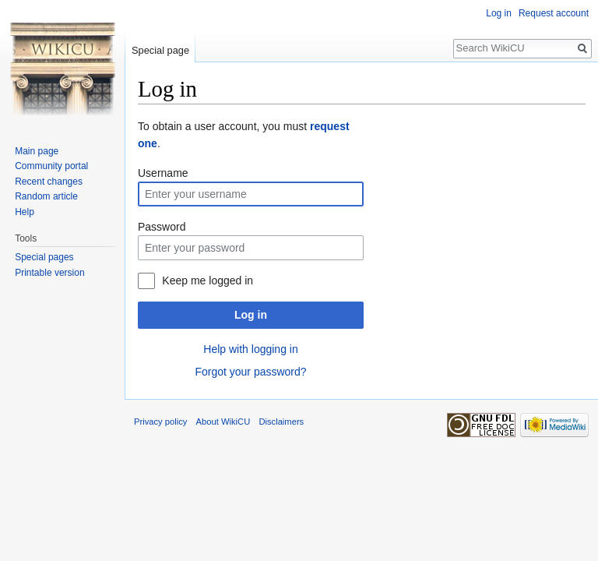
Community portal (51, 166)
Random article (46, 196)
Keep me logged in (207, 280)
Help (24, 211)
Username (163, 173)
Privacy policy (160, 421)
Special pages (44, 257)
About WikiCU (223, 421)
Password (161, 227)
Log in (250, 315)
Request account (554, 13)
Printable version (49, 272)
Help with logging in (250, 349)
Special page (160, 50)
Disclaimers (281, 421)
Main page (36, 151)
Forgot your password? (250, 371)
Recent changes (49, 181)
